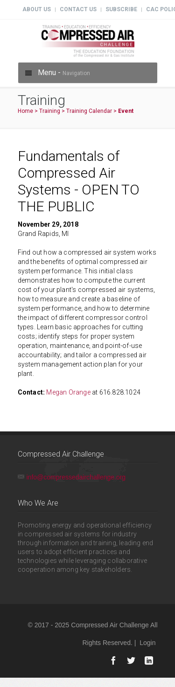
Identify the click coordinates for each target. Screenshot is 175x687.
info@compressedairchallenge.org (76, 477)
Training (49, 111)
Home (25, 111)
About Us (36, 9)
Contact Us (78, 9)
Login (147, 642)
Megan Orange (68, 392)
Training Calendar (89, 111)
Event (125, 111)
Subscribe (121, 9)
